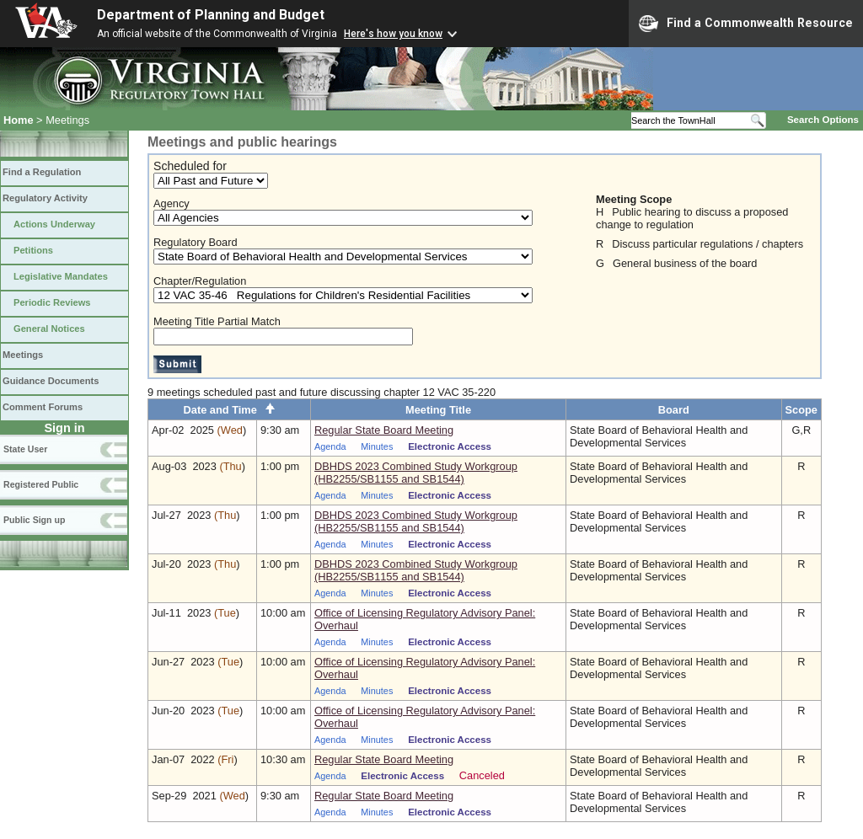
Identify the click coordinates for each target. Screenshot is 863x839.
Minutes (377, 446)
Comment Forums (43, 407)
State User (25, 449)
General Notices (49, 328)
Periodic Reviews (52, 302)
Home (18, 120)
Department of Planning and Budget (210, 15)
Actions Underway (54, 224)
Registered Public (40, 484)
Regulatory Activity (45, 198)
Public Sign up (34, 520)
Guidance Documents (51, 381)
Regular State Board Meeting (383, 430)
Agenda (330, 446)
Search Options (823, 120)
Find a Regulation (42, 172)
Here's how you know (393, 34)
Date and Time (230, 409)
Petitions (33, 250)
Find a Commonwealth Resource (746, 23)
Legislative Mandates (60, 276)
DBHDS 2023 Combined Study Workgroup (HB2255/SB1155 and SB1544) (415, 472)
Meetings (23, 355)
